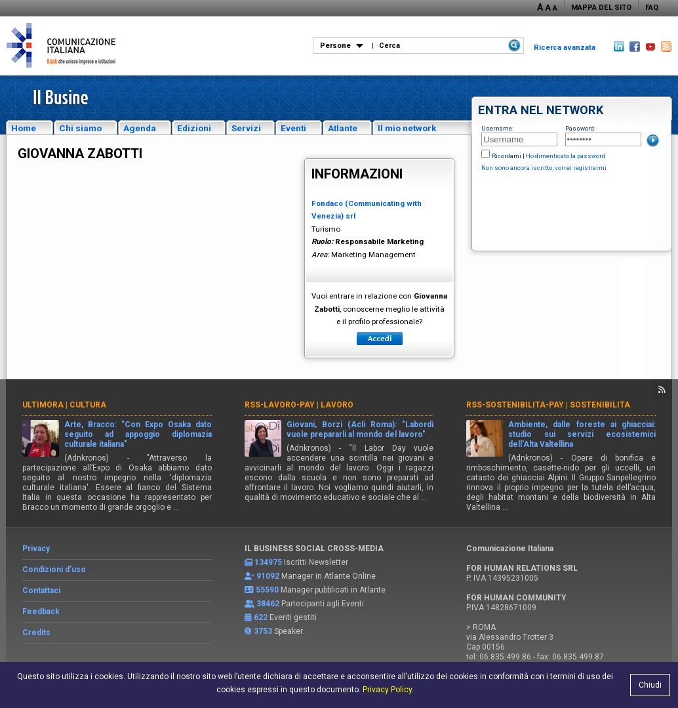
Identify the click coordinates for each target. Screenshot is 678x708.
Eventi (293, 128)
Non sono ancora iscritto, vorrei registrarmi (544, 167)
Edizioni (194, 128)
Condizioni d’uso (54, 569)
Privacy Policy (387, 689)
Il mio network (407, 128)
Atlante (342, 128)
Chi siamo (80, 128)
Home (23, 128)
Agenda (139, 128)
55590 (267, 589)
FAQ (651, 7)
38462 (267, 603)
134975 (268, 562)
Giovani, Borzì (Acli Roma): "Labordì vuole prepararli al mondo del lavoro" (360, 429)
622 (261, 617)
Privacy (36, 548)
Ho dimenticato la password (565, 155)
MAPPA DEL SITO (601, 7)
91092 (267, 576)
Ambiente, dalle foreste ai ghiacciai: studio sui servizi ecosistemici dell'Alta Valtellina (582, 434)
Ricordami (506, 155)
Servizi (246, 128)
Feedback (41, 611)
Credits (36, 632)
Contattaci (41, 590)
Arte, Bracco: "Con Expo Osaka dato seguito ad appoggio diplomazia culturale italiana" (138, 434)
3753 (263, 631)
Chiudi (650, 685)
